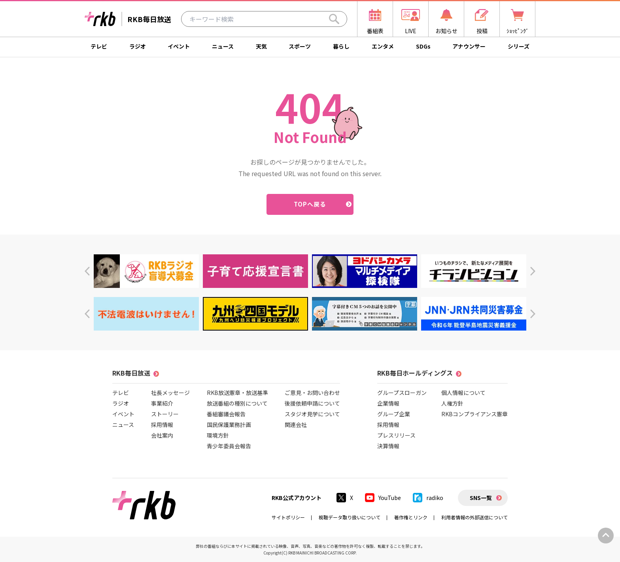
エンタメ (383, 46)
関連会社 (296, 425)
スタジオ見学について (312, 414)
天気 (261, 46)
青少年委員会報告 (229, 446)
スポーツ (300, 46)
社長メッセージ (170, 393)
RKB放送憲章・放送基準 (237, 393)
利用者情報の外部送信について (474, 517)
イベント (179, 46)
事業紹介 (162, 403)
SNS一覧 (481, 498)
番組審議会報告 (226, 414)
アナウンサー (469, 46)
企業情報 (388, 403)
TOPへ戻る (310, 204)
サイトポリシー (288, 517)
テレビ (99, 46)
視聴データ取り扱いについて (349, 517)
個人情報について (463, 393)
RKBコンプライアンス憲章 (474, 414)
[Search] (334, 19)
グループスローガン (402, 393)
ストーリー (165, 414)
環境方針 (218, 435)
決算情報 (388, 446)
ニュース (223, 46)
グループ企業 (393, 414)
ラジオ (137, 46)
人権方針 (452, 403)
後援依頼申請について (312, 403)
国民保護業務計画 (229, 425)
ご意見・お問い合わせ (312, 393)
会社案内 (162, 435)
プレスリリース (396, 435)
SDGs (423, 46)
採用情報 (162, 425)
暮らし (341, 46)
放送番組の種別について (237, 403)
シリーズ (518, 46)
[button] (87, 271)
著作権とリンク (410, 517)
